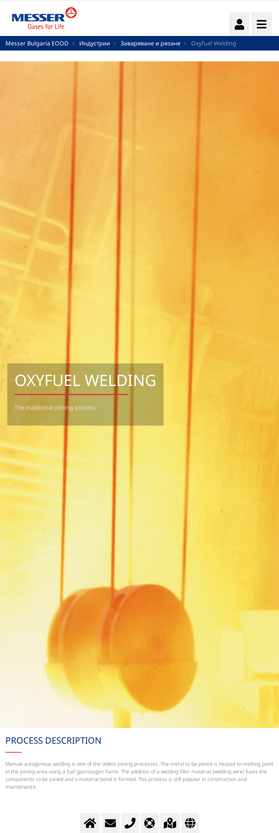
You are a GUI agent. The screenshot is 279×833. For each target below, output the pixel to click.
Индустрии (94, 43)
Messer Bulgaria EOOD (37, 43)
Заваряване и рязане (151, 43)
